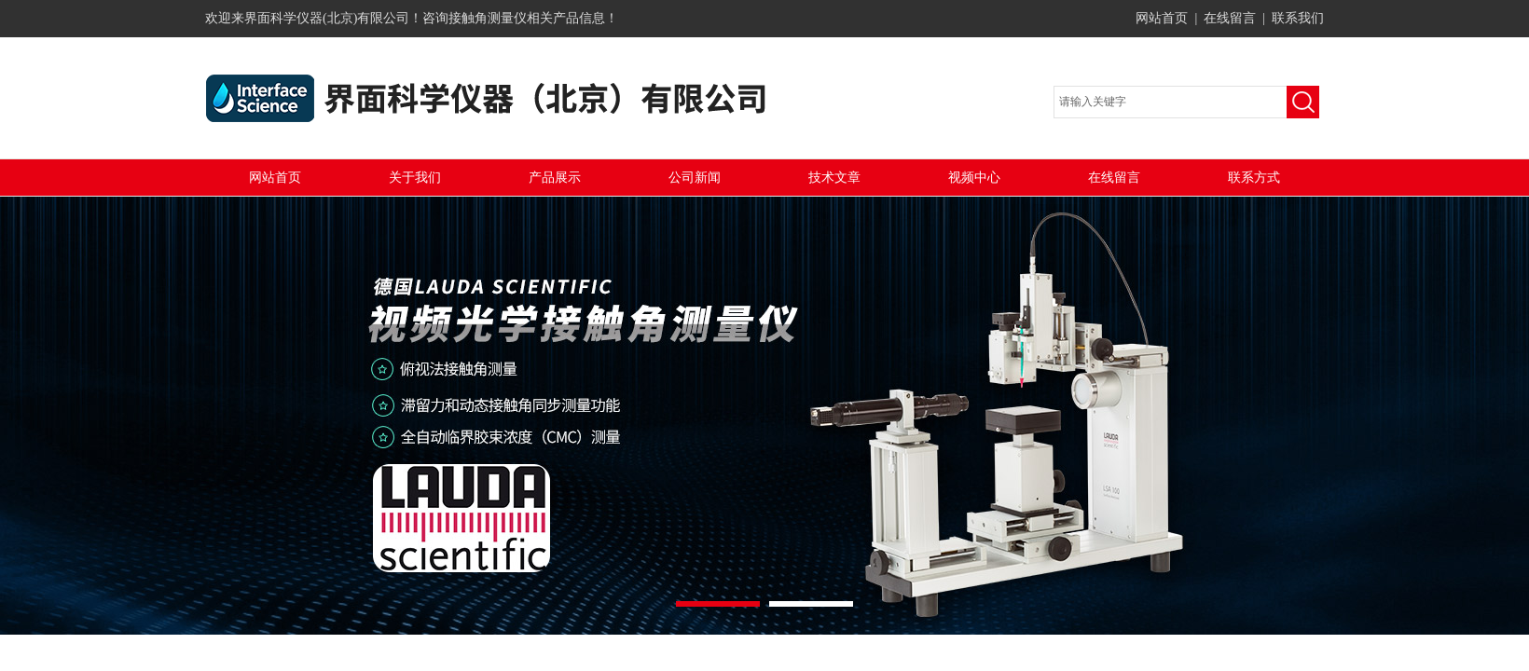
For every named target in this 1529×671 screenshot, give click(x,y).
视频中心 (974, 178)
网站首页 (1162, 18)
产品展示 (555, 178)
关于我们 (415, 178)
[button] (718, 604)
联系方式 (1254, 178)
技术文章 (834, 178)
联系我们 (1298, 18)
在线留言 (1230, 18)
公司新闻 (694, 178)
